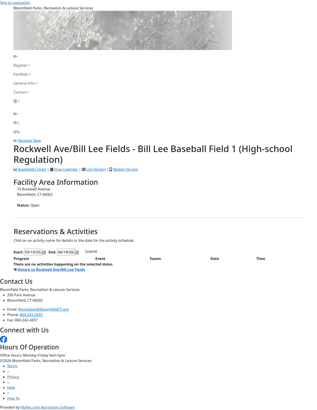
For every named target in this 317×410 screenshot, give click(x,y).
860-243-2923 (31, 314)
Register (20, 65)
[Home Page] (25, 56)
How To (13, 398)
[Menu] (16, 131)
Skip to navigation (15, 2)
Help (11, 387)
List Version (96, 169)
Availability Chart (29, 169)
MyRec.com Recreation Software (48, 407)
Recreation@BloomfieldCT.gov (43, 309)
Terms (12, 366)
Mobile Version (125, 169)
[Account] (25, 101)
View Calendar (66, 169)
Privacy (13, 376)
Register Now (29, 140)
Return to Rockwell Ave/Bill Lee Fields (51, 269)
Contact (19, 92)
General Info (23, 83)
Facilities (20, 74)
